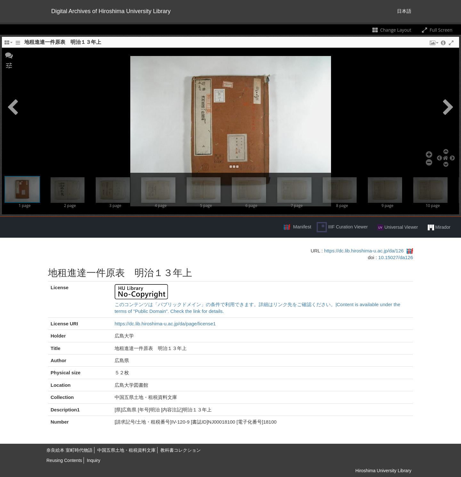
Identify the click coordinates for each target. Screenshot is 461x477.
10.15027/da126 (395, 257)
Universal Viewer (397, 227)
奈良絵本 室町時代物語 (69, 450)
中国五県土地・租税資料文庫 (126, 450)
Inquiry (93, 460)
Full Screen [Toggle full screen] (436, 30)
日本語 (404, 11)
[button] (9, 55)
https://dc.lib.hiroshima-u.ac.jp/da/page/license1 (165, 323)
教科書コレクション (180, 450)
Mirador (439, 227)
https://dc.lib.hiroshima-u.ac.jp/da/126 (363, 250)
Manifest (302, 226)
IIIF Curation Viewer (342, 227)
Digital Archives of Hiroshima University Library (111, 11)
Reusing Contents (64, 460)
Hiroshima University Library (383, 470)
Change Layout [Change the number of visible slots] (391, 30)
